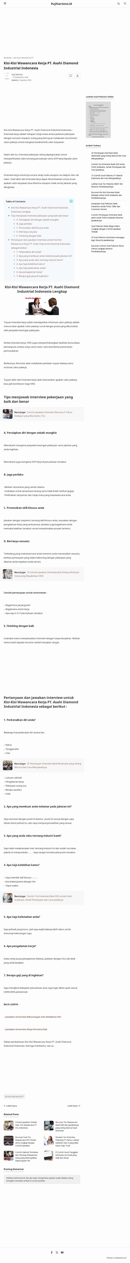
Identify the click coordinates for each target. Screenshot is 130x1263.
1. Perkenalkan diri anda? (29, 251)
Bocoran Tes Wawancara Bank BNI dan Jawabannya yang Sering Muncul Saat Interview (67, 1126)
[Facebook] (51, 1253)
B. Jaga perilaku (24, 223)
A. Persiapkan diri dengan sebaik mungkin (37, 219)
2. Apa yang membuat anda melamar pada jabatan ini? (44, 255)
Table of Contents (15, 201)
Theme (109, 1258)
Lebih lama (10, 1106)
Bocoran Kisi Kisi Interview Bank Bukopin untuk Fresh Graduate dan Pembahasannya (106, 195)
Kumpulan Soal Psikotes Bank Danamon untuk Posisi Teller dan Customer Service (105, 206)
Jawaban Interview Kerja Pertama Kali (26, 1029)
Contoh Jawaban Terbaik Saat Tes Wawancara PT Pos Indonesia (26, 1125)
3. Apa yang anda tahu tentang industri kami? (39, 259)
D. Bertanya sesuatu (26, 231)
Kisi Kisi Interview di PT (14, 1096)
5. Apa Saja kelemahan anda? (31, 267)
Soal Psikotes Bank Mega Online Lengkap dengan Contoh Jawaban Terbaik (106, 229)
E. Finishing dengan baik (28, 235)
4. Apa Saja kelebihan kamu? (30, 263)
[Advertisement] (65, 32)
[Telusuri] (125, 3)
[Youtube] (62, 1253)
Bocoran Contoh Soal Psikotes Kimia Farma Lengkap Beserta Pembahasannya (107, 249)
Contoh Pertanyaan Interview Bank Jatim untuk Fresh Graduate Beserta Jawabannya (107, 218)
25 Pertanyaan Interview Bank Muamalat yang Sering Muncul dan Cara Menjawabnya (108, 156)
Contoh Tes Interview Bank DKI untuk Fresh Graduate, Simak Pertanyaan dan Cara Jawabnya (108, 167)
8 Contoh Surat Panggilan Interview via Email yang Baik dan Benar (67, 1155)
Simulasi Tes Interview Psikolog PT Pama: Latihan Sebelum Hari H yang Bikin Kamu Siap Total (67, 1141)
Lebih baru (73, 1106)
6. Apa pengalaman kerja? (29, 271)
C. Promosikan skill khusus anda (32, 227)
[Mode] (118, 3)
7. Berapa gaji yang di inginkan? (32, 276)
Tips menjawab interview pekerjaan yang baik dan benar (39, 215)
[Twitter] (57, 1253)
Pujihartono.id (61, 4)
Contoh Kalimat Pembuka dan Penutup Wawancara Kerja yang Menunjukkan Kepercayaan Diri (26, 1156)
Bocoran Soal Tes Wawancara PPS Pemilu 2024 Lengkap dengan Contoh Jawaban (25, 1141)
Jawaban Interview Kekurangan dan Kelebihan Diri (33, 1016)
